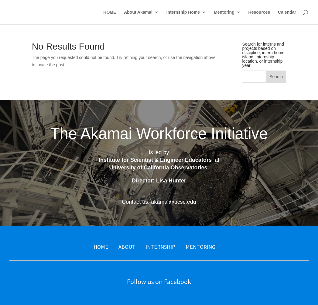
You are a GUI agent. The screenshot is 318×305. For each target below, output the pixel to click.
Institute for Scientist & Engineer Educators (155, 160)
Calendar (287, 12)
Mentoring (224, 12)
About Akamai (138, 12)
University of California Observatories (158, 168)
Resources (259, 12)
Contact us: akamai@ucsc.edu (159, 202)
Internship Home (183, 12)
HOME (109, 12)
